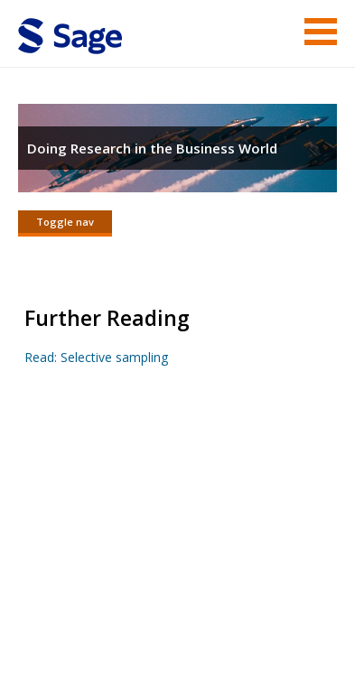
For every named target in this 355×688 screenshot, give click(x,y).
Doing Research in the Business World (152, 148)
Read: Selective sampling (96, 357)
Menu (320, 31)
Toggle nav (65, 221)
